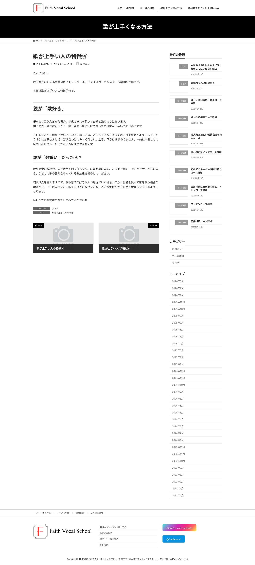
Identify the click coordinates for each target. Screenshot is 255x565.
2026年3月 (178, 281)
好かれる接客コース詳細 (204, 117)
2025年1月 (178, 364)
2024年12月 (178, 371)
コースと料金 (63, 512)
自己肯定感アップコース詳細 (206, 152)
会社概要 (104, 545)
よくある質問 (97, 512)
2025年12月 (178, 302)
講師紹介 (80, 512)
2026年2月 (178, 288)
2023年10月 (178, 460)
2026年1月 (178, 295)
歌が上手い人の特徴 (63, 212)
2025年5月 (178, 336)
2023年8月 (178, 474)
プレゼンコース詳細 (201, 204)
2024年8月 (178, 398)
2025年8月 (178, 315)
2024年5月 (178, 412)
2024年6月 (178, 405)
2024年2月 (178, 433)
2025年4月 (178, 343)
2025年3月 (178, 350)
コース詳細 (178, 256)
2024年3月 (178, 426)
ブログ (55, 208)
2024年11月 (178, 377)
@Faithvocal (173, 539)
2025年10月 (178, 308)
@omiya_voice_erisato (179, 527)
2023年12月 (178, 446)
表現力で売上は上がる (202, 82)
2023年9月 (178, 467)
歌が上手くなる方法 (109, 539)
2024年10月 (178, 384)
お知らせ (177, 249)
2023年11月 (178, 453)
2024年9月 (178, 391)
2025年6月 (178, 329)
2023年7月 (178, 481)
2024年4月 (178, 419)
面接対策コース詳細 (201, 221)
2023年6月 (178, 488)
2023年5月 (178, 495)
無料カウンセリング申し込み (113, 527)
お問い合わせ (106, 533)
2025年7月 (178, 322)
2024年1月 (178, 440)
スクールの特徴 (43, 512)
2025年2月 (178, 357)
